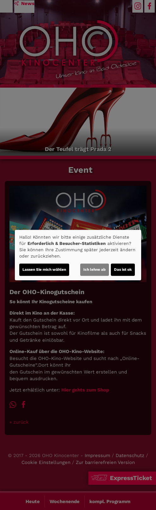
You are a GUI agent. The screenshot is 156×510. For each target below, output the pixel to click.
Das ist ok (123, 269)
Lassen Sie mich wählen (44, 269)
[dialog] (78, 255)
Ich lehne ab (94, 269)
